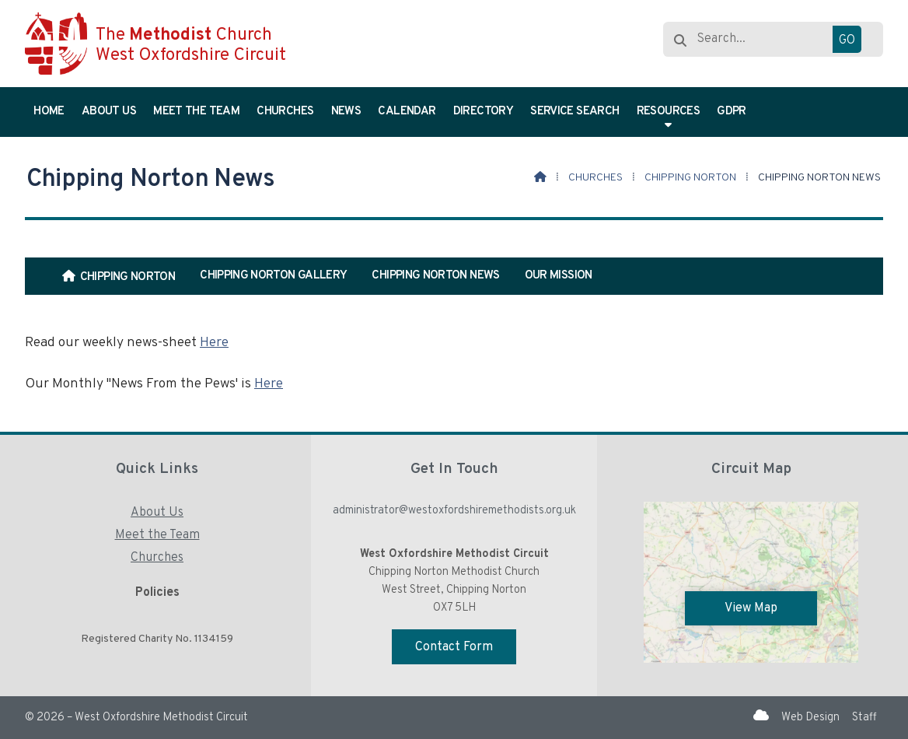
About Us (157, 512)
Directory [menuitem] (483, 111)
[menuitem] (118, 276)
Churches (595, 177)
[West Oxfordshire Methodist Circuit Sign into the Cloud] (761, 716)
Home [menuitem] (48, 111)
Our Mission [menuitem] (558, 275)
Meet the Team (157, 535)
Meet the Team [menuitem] (196, 111)
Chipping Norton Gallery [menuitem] (273, 275)
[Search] (771, 39)
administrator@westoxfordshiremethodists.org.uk (454, 510)
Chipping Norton (690, 177)
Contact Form (454, 647)
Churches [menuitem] (285, 111)
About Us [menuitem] (109, 111)
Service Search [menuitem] (574, 111)
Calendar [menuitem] (406, 111)
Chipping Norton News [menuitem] (435, 275)
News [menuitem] (346, 111)
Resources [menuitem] (668, 111)
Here (214, 343)
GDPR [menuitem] (731, 111)
